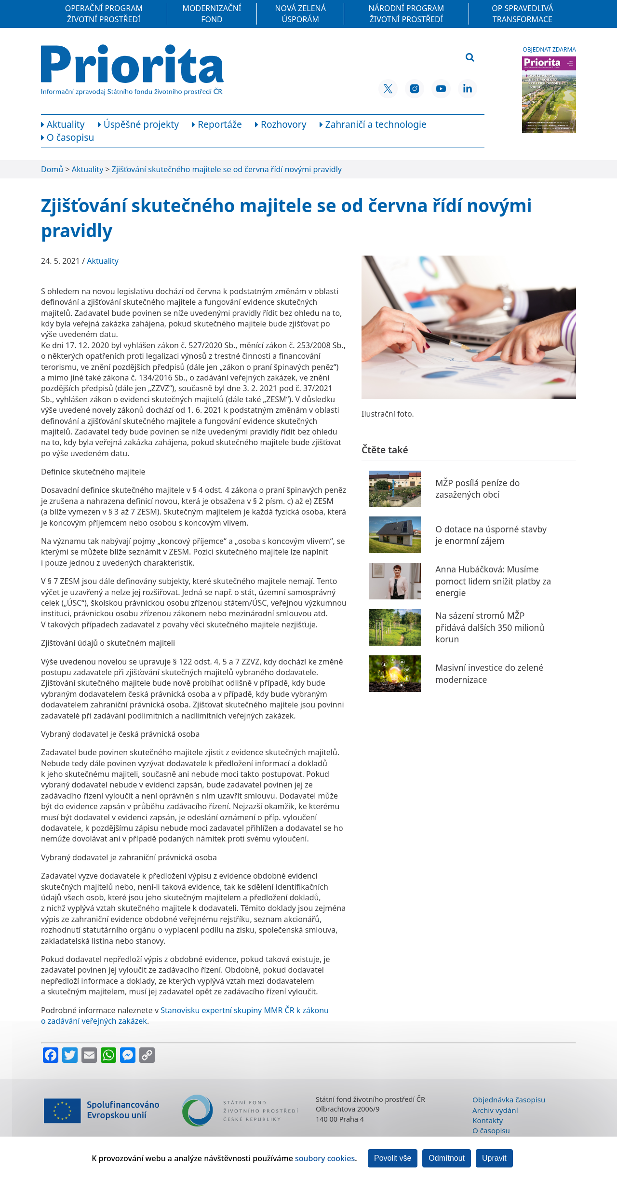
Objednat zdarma (549, 50)
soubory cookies (325, 1158)
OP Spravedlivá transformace (522, 13)
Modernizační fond (212, 13)
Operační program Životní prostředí (104, 13)
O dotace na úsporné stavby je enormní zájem (491, 535)
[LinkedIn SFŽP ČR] (467, 88)
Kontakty (487, 1120)
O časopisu (491, 1130)
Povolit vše (392, 1158)
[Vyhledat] (470, 57)
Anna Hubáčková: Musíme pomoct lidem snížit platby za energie (493, 580)
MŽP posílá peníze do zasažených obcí (477, 489)
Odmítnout (447, 1158)
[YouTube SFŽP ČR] (441, 88)
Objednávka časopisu (508, 1099)
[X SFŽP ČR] (388, 88)
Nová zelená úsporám (300, 13)
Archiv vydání (495, 1110)
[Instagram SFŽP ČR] (414, 88)
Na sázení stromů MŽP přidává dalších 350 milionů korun (489, 627)
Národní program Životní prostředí (406, 13)
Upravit (494, 1158)
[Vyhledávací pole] (411, 58)
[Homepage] (132, 69)
